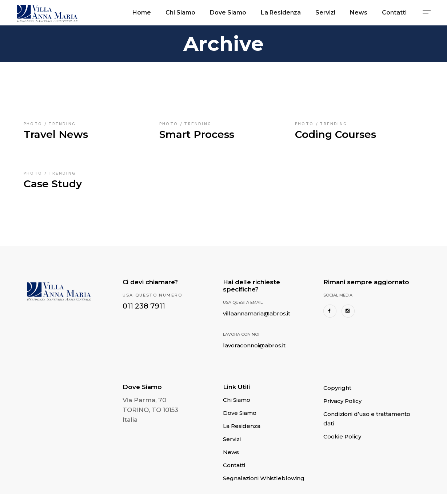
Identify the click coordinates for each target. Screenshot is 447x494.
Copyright (337, 387)
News (231, 452)
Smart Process (196, 134)
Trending (62, 124)
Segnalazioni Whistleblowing (263, 478)
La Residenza (241, 425)
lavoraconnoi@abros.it (254, 345)
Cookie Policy (342, 436)
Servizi (232, 439)
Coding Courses (335, 134)
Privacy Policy (342, 400)
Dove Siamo (239, 412)
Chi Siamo (236, 399)
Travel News (56, 134)
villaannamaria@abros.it (256, 313)
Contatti (234, 465)
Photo (34, 124)
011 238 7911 (144, 306)
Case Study (53, 183)
